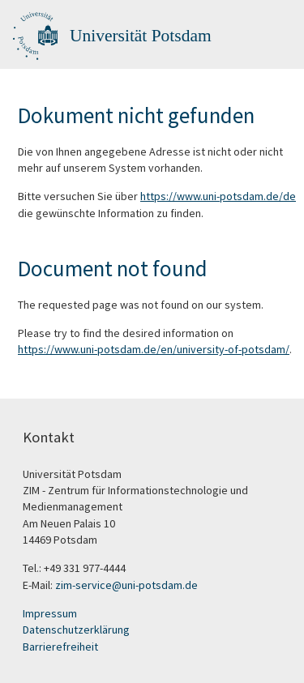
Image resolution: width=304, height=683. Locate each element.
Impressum (50, 613)
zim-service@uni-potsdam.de (126, 585)
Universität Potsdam (141, 35)
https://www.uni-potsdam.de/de (218, 196)
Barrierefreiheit (60, 646)
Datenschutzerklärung (76, 629)
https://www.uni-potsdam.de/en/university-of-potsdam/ (153, 349)
